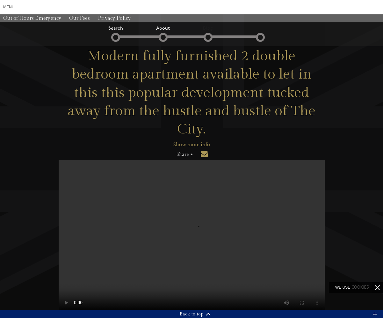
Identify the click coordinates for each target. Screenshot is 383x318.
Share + (185, 154)
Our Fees (79, 18)
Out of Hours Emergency (32, 18)
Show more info (191, 145)
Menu (8, 7)
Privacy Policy (114, 18)
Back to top (192, 314)
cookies (360, 287)
